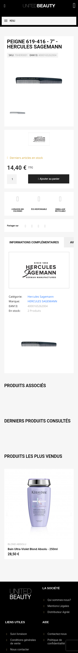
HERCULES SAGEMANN (42, 301)
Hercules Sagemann (41, 296)
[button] (5, 6)
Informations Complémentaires (34, 242)
